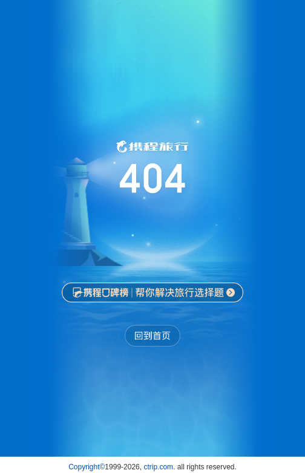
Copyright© (86, 467)
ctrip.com (158, 467)
